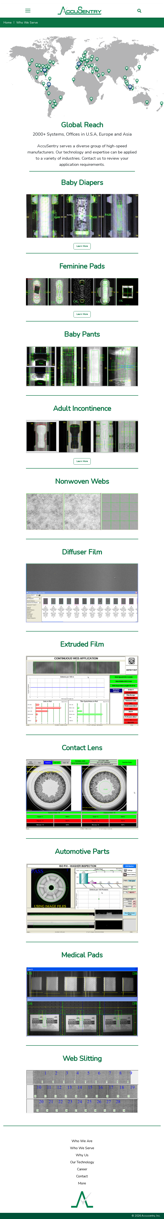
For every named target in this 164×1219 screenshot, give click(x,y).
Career (82, 1169)
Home (8, 22)
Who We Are (82, 1141)
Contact (82, 1176)
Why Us (82, 1155)
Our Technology (82, 1162)
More (82, 1183)
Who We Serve (82, 1148)
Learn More (82, 246)
